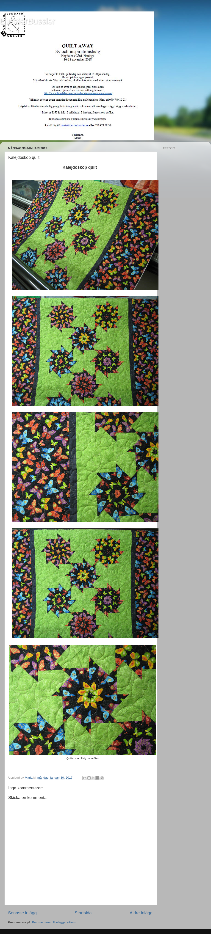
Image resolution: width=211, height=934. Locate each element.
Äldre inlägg (141, 912)
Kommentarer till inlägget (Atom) (54, 922)
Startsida (83, 912)
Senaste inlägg (22, 912)
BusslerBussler (27, 21)
